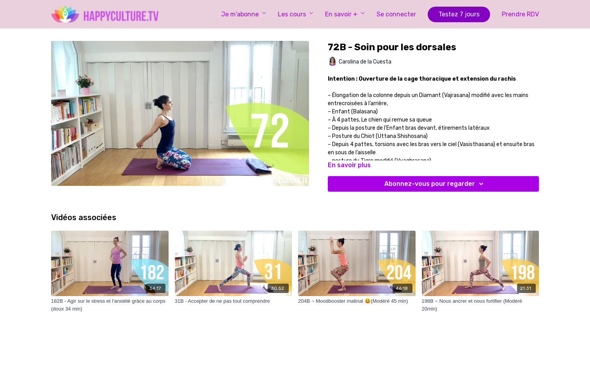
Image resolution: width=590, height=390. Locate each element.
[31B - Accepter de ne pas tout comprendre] (233, 301)
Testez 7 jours (459, 14)
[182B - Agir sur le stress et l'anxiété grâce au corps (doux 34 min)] (110, 304)
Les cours (295, 14)
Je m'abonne (243, 14)
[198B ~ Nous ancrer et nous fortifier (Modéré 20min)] (480, 304)
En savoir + (345, 14)
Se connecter (396, 14)
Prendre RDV (520, 14)
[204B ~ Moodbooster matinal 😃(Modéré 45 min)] (357, 301)
